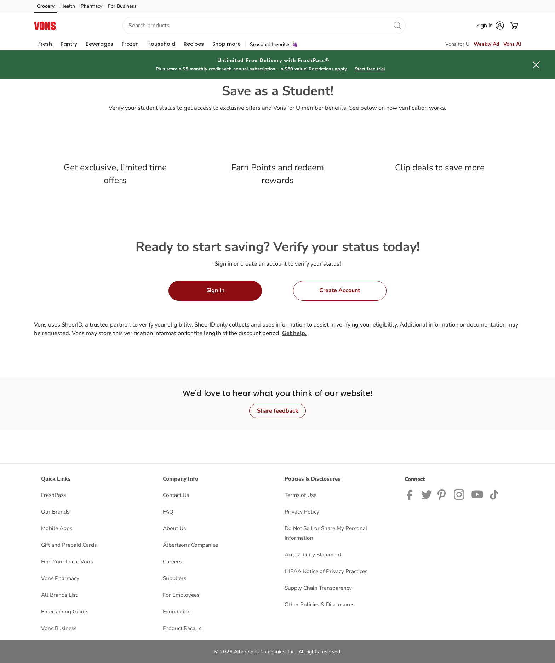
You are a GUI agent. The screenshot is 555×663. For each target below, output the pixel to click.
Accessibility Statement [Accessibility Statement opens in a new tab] (313, 554)
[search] (397, 25)
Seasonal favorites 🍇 (274, 44)
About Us (174, 528)
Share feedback (277, 411)
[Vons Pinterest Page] (443, 494)
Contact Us (176, 495)
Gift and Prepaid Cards (69, 545)
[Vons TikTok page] (494, 494)
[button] (86, 26)
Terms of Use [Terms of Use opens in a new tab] (300, 495)
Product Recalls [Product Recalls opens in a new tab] (182, 628)
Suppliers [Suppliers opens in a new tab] (174, 578)
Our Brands (55, 511)
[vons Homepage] (45, 25)
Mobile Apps (56, 528)
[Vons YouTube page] (477, 494)
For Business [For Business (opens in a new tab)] (122, 6)
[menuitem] (45, 44)
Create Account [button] (339, 290)
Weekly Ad (486, 44)
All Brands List (59, 595)
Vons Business (58, 628)
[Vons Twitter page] (426, 494)
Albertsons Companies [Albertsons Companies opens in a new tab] (190, 545)
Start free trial (370, 69)
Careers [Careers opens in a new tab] (172, 561)
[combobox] (264, 25)
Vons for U (457, 44)
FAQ (168, 511)
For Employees (181, 595)
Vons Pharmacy (60, 578)
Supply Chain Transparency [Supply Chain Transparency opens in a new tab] (318, 587)
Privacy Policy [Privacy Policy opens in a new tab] (302, 511)
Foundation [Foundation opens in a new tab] (177, 611)
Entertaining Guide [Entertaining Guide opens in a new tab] (64, 611)
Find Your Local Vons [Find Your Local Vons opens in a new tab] (67, 561)
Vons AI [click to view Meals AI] (512, 44)
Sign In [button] (215, 290)
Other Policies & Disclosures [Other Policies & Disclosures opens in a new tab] (319, 604)
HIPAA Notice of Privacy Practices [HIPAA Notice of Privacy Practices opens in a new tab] (326, 571)
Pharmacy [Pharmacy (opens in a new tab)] (91, 6)
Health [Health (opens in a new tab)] (67, 6)
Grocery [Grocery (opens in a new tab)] (46, 6)
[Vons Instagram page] (459, 494)
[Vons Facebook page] (411, 494)
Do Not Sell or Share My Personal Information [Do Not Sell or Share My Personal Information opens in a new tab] (326, 533)
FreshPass (53, 495)
